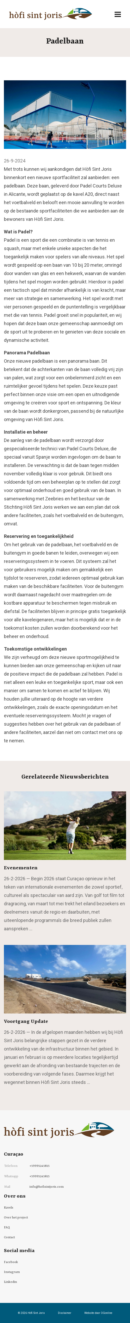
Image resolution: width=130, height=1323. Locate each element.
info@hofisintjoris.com (46, 1187)
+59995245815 (39, 1166)
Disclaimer (64, 1313)
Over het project (16, 1217)
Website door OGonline (98, 1313)
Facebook (11, 1262)
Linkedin (10, 1282)
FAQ (7, 1227)
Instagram (12, 1272)
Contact (9, 1237)
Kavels (8, 1208)
